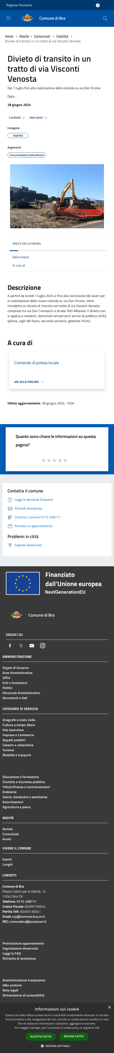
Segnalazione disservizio (20, 948)
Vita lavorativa (13, 729)
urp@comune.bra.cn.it (28, 916)
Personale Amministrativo (21, 692)
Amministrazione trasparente (24, 980)
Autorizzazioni (13, 801)
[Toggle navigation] (8, 18)
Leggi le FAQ (12, 953)
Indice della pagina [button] (27, 243)
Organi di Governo (16, 667)
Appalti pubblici (14, 739)
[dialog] (57, 1028)
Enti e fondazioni (15, 682)
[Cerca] (105, 18)
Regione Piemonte (19, 5)
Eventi (7, 859)
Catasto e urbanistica (18, 744)
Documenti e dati (15, 697)
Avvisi (7, 838)
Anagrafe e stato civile (19, 719)
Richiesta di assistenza (19, 958)
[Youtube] (32, 645)
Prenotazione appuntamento (23, 943)
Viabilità (62, 36)
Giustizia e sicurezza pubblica (24, 781)
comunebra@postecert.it (28, 921)
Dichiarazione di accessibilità (23, 995)
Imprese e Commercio (18, 734)
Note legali (10, 990)
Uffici (6, 677)
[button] (57, 1046)
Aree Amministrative (17, 672)
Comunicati (42, 36)
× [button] (109, 1007)
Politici (7, 687)
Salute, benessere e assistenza (25, 796)
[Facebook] (10, 645)
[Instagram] (42, 645)
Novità (24, 36)
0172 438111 (26, 901)
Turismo (8, 749)
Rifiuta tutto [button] (74, 1036)
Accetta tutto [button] (40, 1036)
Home (9, 36)
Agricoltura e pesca (17, 806)
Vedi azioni (38, 117)
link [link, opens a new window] (97, 1028)
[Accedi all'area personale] (98, 5)
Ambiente (10, 791)
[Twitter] (21, 645)
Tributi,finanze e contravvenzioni (26, 786)
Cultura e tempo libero (19, 724)
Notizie (8, 828)
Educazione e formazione (21, 776)
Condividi (17, 117)
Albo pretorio (12, 985)
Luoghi (8, 864)
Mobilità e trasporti (17, 754)
